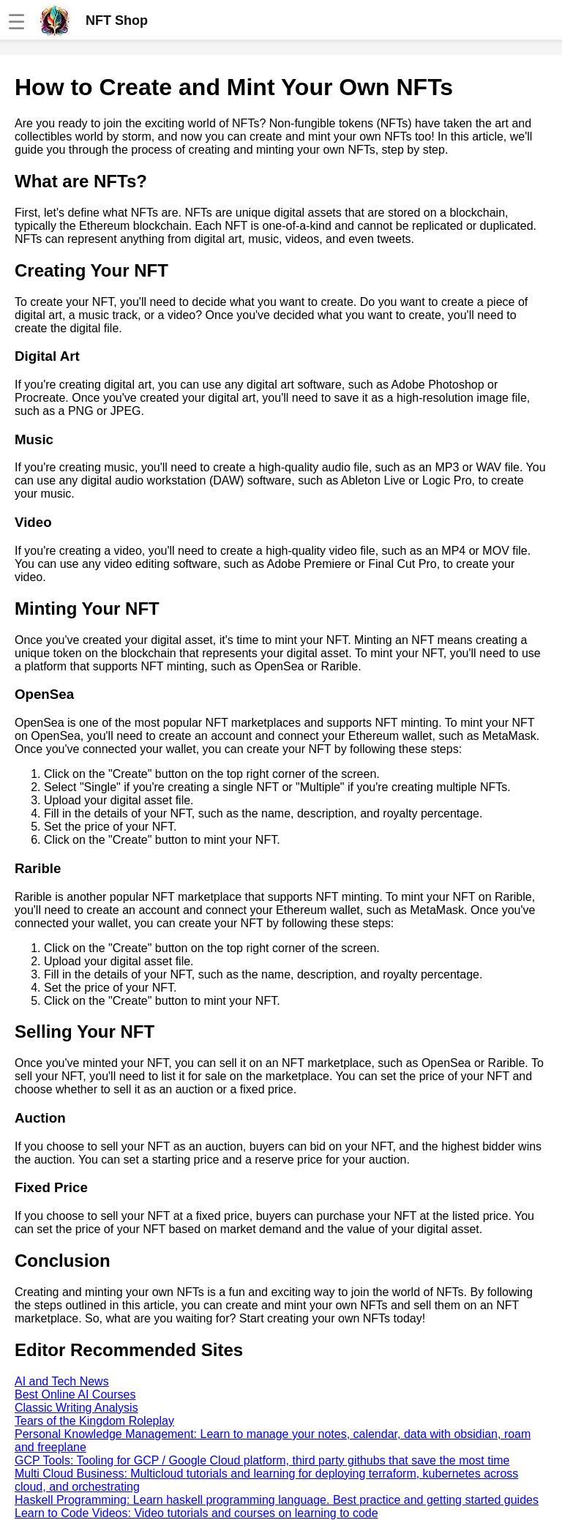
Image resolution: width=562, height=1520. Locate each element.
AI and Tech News (62, 1381)
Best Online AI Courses (75, 1394)
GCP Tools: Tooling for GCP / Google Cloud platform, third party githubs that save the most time (262, 1460)
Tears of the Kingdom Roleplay (94, 1421)
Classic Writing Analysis (76, 1407)
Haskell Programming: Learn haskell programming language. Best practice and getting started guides (277, 1500)
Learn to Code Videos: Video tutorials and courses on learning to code (196, 1513)
